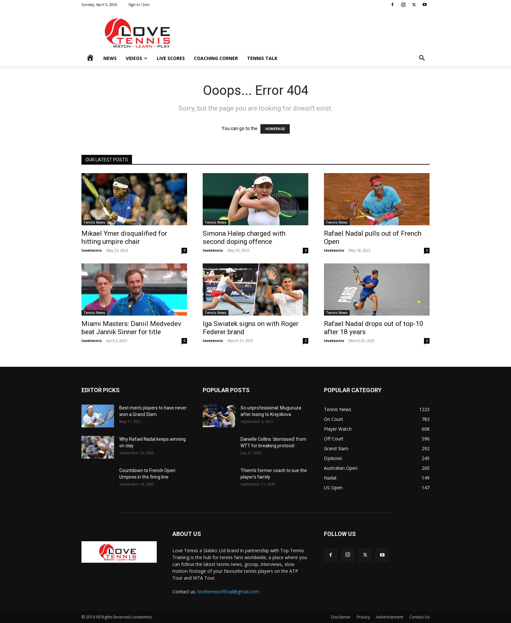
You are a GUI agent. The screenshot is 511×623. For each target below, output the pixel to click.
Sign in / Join (139, 4)
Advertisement (389, 617)
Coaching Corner (216, 58)
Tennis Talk (262, 58)
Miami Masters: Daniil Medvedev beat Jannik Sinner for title (131, 328)
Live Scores (171, 58)
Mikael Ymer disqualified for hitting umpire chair (124, 237)
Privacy (363, 617)
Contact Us (419, 617)
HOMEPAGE (275, 129)
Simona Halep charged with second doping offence (244, 237)
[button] (422, 59)
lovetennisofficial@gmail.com (228, 591)
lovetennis (91, 250)
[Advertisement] (311, 33)
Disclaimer (341, 617)
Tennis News (94, 222)
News (110, 58)
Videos (136, 58)
